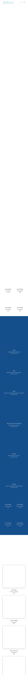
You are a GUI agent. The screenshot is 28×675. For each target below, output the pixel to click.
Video (14, 303)
